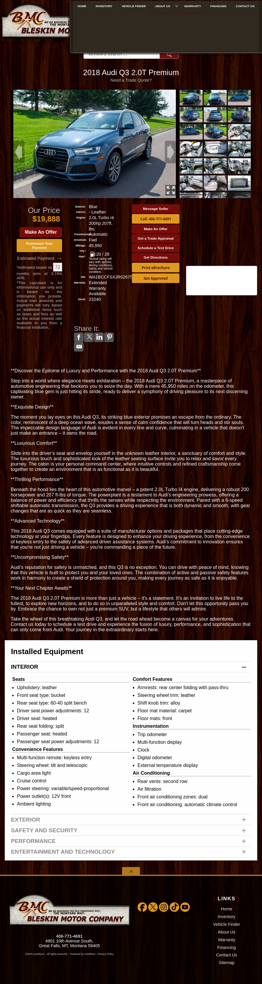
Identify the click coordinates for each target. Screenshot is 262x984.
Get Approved (156, 278)
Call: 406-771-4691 (155, 218)
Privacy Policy (106, 954)
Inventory (226, 916)
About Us (226, 932)
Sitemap (226, 962)
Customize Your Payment (39, 245)
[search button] (169, 54)
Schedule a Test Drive (156, 248)
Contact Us (226, 955)
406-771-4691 (69, 936)
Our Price (44, 210)
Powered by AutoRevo (82, 954)
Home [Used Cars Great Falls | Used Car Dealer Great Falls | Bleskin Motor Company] (83, 5)
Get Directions (156, 257)
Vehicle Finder (226, 924)
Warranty (226, 939)
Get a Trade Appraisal (155, 238)
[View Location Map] (198, 33)
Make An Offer (41, 232)
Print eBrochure (156, 267)
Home (226, 909)
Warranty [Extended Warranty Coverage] (193, 5)
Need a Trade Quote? (131, 80)
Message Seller (155, 209)
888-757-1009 (197, 24)
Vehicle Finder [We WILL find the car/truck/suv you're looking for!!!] (134, 5)
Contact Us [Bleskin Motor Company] (245, 5)
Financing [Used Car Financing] (219, 5)
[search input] (121, 54)
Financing (226, 947)
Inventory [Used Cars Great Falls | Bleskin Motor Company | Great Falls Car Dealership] (105, 5)
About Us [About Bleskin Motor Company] (163, 5)
